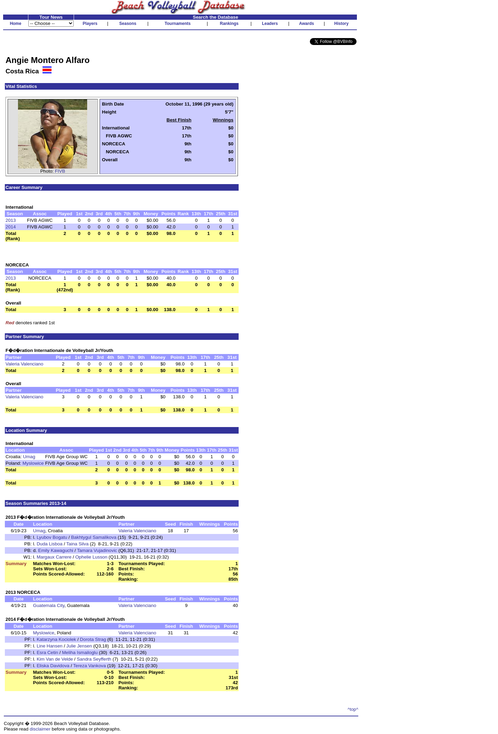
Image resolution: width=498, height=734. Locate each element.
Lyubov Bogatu (52, 537)
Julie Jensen (79, 646)
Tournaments (178, 23)
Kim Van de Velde (55, 659)
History (341, 23)
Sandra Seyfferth (94, 659)
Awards (306, 23)
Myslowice (33, 463)
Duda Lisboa (50, 543)
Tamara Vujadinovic (97, 550)
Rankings (229, 23)
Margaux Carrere (54, 557)
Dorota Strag (93, 639)
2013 (11, 220)
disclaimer (40, 729)
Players (90, 23)
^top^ (353, 709)
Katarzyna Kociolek (56, 639)
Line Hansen (50, 646)
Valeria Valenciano (24, 363)
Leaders (270, 23)
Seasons (127, 23)
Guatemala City (49, 605)
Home (15, 23)
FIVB (60, 171)
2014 (11, 226)
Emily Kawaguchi (55, 550)
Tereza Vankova (89, 665)
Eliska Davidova (53, 665)
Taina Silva (77, 543)
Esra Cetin (47, 652)
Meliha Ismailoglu (80, 652)
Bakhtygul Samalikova (93, 537)
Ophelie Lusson (91, 557)
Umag (29, 456)
